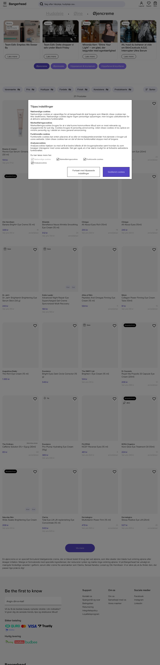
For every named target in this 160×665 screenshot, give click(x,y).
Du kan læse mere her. (41, 155)
